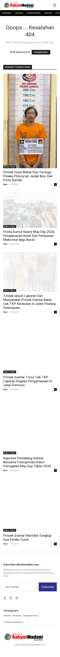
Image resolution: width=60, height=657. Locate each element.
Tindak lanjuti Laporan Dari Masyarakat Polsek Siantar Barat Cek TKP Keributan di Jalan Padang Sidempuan (29, 302)
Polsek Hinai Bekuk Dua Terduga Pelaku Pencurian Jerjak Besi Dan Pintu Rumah (28, 176)
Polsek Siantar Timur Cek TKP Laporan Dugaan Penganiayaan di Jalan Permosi (27, 381)
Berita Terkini (9, 167)
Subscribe (48, 587)
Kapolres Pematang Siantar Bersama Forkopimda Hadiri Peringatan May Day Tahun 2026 (27, 462)
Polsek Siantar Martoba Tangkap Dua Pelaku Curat (27, 537)
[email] (21, 586)
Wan (5, 184)
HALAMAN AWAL (41, 52)
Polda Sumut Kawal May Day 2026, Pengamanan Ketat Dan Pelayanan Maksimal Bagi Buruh (29, 236)
